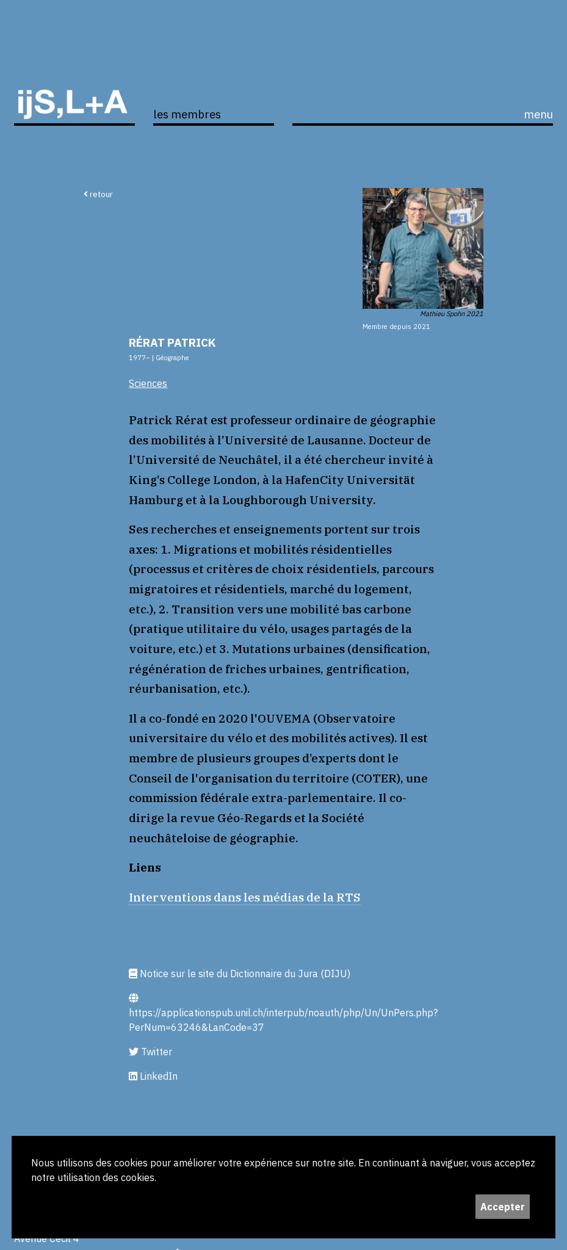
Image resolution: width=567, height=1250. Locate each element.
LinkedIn (153, 1076)
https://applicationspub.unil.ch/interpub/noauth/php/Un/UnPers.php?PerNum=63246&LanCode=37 (283, 1013)
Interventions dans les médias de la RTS (245, 897)
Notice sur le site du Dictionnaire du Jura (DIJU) (239, 973)
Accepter (502, 1207)
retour (98, 194)
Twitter (150, 1052)
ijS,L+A (74, 86)
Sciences (148, 383)
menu (538, 114)
